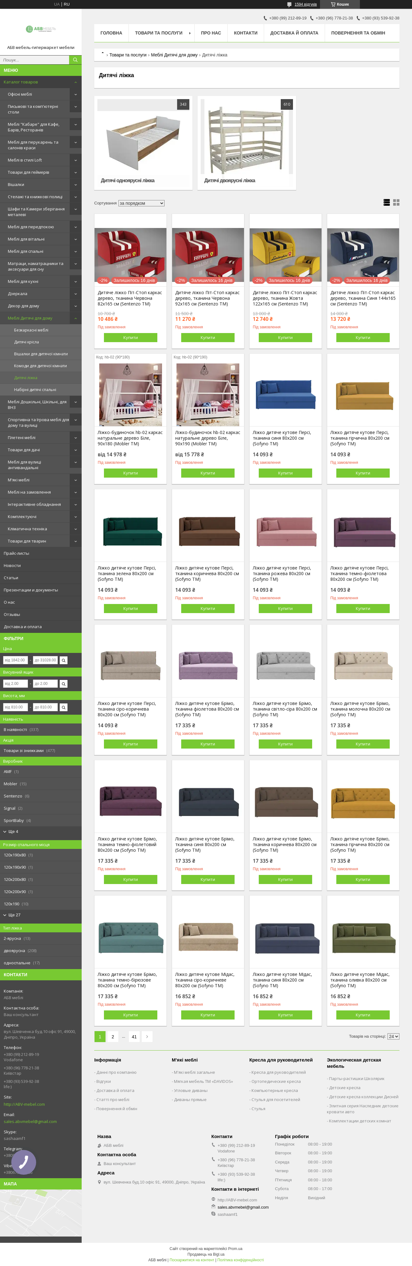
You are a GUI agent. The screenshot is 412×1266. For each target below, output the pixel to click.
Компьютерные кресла (275, 1090)
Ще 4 (13, 831)
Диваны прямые (190, 1099)
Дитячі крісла (26, 342)
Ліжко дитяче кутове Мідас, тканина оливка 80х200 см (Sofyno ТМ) (360, 980)
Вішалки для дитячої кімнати (41, 354)
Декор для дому (23, 306)
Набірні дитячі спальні (35, 389)
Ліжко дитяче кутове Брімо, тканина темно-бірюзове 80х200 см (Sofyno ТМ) (127, 980)
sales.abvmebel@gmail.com (30, 1121)
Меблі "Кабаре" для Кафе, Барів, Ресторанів (33, 127)
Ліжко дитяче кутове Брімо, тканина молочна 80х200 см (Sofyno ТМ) (360, 709)
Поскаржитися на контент (192, 1260)
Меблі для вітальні (26, 239)
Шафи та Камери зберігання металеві (36, 211)
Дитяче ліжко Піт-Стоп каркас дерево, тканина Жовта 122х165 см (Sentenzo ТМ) (285, 298)
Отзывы (12, 614)
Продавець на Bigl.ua (206, 1254)
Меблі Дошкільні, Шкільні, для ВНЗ (37, 404)
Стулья (258, 1108)
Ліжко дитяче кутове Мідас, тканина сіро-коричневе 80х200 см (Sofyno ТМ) (205, 980)
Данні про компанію (116, 1072)
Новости (12, 565)
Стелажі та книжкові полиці (35, 196)
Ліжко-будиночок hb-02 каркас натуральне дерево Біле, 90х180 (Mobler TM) (130, 438)
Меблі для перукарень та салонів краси (33, 145)
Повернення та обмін (358, 32)
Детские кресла (344, 1087)
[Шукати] (75, 60)
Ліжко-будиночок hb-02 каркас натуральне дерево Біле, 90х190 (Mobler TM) (207, 438)
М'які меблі (19, 480)
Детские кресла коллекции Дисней (363, 1096)
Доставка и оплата (23, 626)
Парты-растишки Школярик (357, 1078)
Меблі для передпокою (31, 227)
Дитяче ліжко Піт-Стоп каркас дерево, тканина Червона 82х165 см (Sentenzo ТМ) (130, 298)
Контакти (246, 32)
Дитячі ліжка (25, 377)
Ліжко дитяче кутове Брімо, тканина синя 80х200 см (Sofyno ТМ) (205, 844)
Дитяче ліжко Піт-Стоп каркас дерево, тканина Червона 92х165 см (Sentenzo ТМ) (207, 298)
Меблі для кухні (23, 281)
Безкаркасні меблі (31, 330)
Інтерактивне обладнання (34, 504)
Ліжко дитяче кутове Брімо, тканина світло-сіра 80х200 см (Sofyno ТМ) (285, 709)
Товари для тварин (27, 541)
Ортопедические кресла (276, 1081)
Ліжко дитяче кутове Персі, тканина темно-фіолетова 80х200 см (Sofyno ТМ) (359, 573)
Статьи (11, 577)
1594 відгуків (306, 4)
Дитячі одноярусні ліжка (127, 180)
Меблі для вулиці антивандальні (24, 464)
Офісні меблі (20, 94)
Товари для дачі (24, 450)
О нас (9, 602)
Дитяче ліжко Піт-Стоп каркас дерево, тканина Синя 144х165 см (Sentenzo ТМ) (363, 298)
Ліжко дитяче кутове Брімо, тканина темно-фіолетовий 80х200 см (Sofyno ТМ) (127, 844)
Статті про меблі (112, 1099)
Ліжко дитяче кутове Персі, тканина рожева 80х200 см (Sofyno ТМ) (282, 573)
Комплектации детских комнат (360, 1121)
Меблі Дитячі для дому (30, 318)
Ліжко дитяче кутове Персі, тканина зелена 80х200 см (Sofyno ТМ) (127, 573)
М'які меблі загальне (194, 1072)
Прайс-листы (16, 553)
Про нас (211, 32)
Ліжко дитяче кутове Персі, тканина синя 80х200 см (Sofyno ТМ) (282, 438)
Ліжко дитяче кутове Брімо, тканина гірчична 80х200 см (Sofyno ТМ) (360, 844)
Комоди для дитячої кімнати (40, 365)
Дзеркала (17, 293)
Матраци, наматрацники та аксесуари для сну (35, 266)
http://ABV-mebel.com (24, 1104)
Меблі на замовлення (29, 492)
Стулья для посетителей (276, 1099)
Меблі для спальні (25, 251)
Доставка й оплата (294, 32)
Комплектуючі (22, 516)
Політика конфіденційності (240, 1260)
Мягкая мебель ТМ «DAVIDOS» (203, 1081)
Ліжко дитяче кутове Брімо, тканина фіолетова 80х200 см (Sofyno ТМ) (207, 709)
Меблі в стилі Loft (25, 160)
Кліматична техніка (27, 529)
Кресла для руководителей (279, 1072)
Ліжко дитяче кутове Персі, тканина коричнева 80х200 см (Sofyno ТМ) (207, 573)
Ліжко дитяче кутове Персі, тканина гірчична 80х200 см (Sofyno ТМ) (359, 438)
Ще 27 (14, 915)
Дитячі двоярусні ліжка (229, 180)
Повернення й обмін (116, 1108)
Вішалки (16, 184)
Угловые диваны (191, 1090)
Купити (130, 337)
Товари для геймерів (28, 172)
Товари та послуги (158, 32)
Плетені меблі (21, 437)
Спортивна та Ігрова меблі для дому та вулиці (38, 422)
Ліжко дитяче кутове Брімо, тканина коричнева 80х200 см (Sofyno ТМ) (285, 844)
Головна (111, 32)
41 (134, 1036)
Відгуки (103, 1081)
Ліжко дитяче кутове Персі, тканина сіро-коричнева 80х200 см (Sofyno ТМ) (127, 709)
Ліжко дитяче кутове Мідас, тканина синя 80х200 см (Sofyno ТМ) (282, 980)
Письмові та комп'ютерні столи (33, 109)
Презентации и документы (31, 590)
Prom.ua (235, 1249)
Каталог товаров (21, 82)
